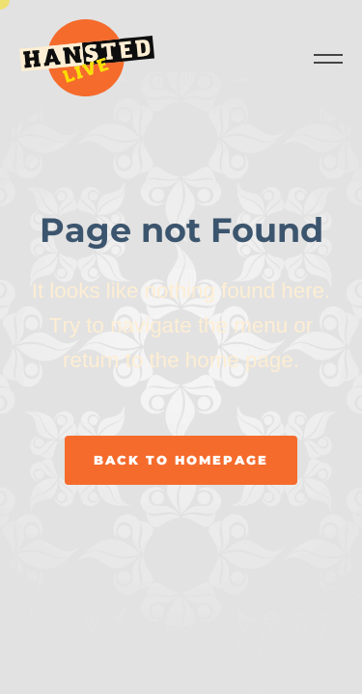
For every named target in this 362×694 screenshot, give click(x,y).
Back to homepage (181, 459)
